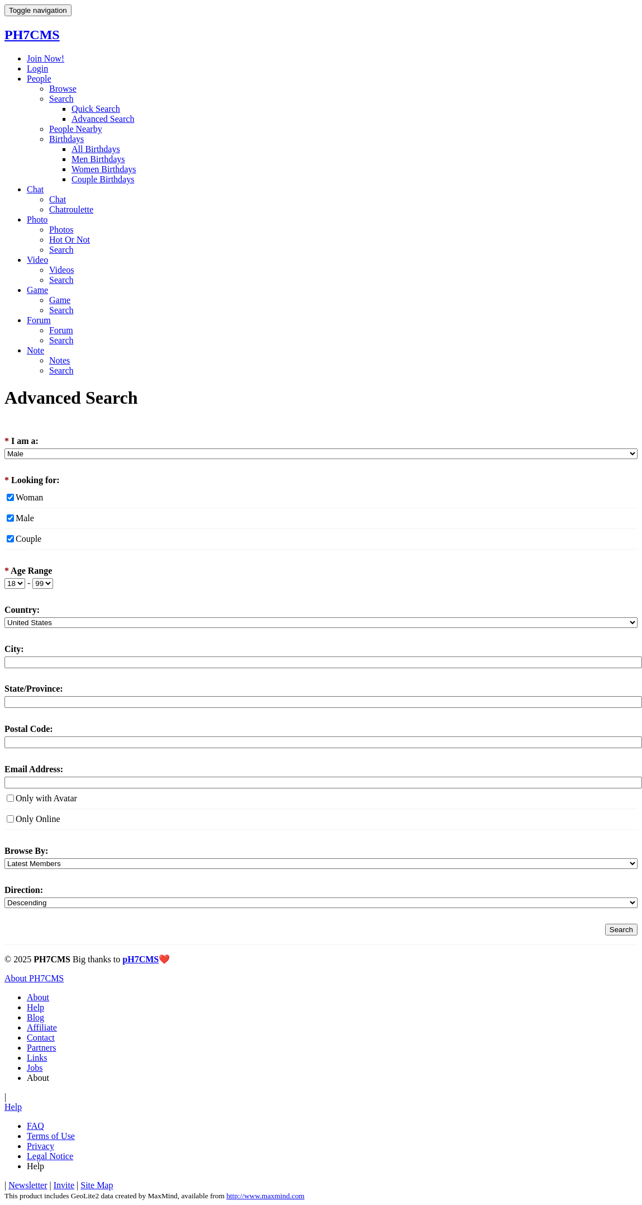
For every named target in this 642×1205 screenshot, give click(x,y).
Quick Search (96, 109)
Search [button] (61, 98)
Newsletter (27, 1185)
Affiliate (42, 1027)
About (38, 997)
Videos (61, 270)
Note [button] (35, 350)
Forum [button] (39, 320)
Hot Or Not (69, 239)
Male (25, 518)
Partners (41, 1047)
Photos (61, 229)
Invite (64, 1185)
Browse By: (26, 851)
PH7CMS (32, 34)
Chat (57, 199)
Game (59, 300)
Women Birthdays (104, 169)
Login (37, 68)
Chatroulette (71, 209)
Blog (35, 1017)
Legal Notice (50, 1156)
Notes (59, 360)
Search (61, 249)
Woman (29, 497)
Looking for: (32, 480)
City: (14, 649)
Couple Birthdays (103, 179)
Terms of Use (51, 1136)
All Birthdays (96, 149)
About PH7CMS (34, 978)
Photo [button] (37, 219)
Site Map (96, 1185)
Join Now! (45, 58)
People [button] (39, 78)
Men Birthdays (98, 159)
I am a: (21, 441)
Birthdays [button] (66, 139)
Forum (61, 330)
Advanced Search (103, 119)
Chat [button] (35, 189)
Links (37, 1057)
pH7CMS (140, 959)
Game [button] (37, 290)
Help (35, 1007)
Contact (41, 1037)
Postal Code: (28, 729)
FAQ (35, 1126)
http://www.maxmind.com (265, 1196)
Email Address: (33, 769)
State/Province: (33, 688)
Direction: (23, 890)
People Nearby (75, 129)
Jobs (34, 1067)
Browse (63, 88)
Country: (22, 610)
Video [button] (37, 259)
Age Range (28, 570)
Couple (28, 539)
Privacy (40, 1146)
